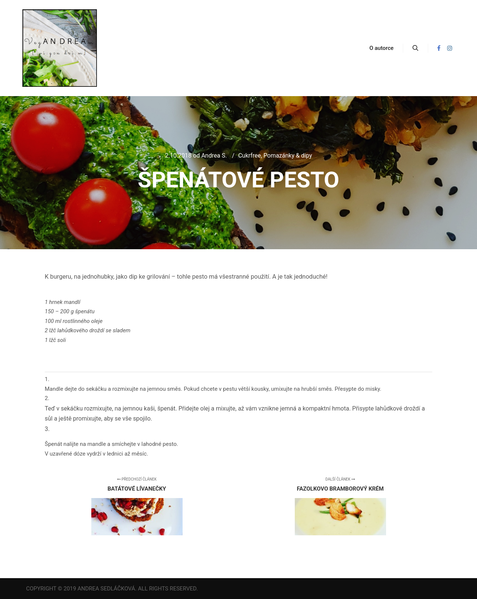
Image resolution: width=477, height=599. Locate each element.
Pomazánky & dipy (287, 155)
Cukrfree (249, 155)
